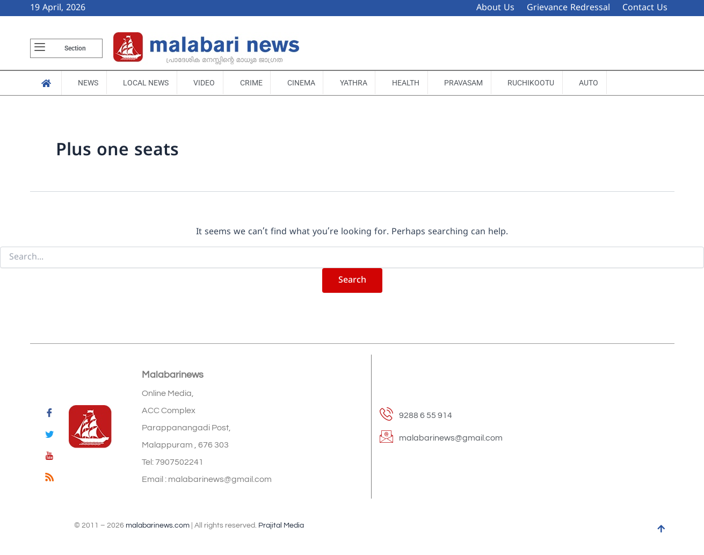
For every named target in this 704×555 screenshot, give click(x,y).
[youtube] (49, 458)
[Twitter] (49, 436)
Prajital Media (281, 526)
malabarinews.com (158, 526)
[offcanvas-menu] (40, 48)
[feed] (49, 479)
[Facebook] (49, 415)
